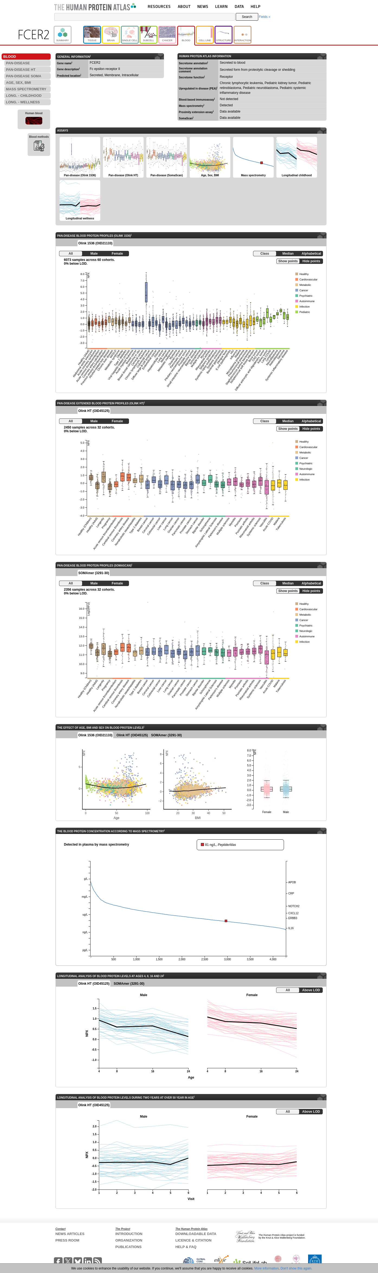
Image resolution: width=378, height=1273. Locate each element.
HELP (255, 6)
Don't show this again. (296, 1268)
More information (266, 1268)
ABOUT (184, 6)
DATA (239, 6)
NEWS (202, 6)
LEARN (221, 6)
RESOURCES (159, 6)
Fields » (264, 17)
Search (247, 17)
